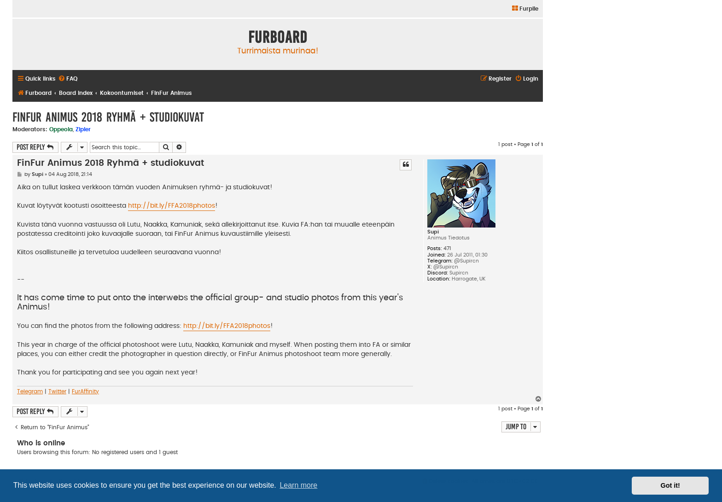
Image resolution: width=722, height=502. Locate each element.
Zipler (83, 129)
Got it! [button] (670, 485)
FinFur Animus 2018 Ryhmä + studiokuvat (108, 117)
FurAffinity (85, 391)
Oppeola (61, 129)
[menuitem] (524, 9)
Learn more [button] (298, 485)
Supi (433, 231)
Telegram (30, 391)
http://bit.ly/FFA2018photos (171, 206)
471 (447, 248)
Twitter (57, 391)
